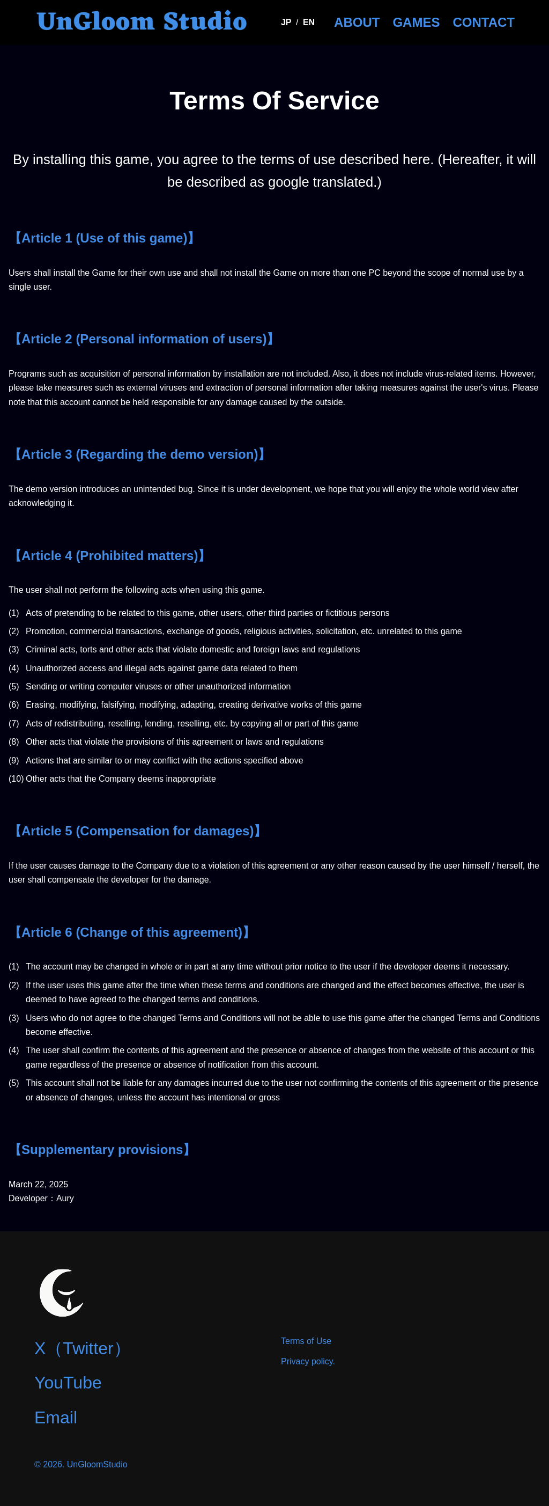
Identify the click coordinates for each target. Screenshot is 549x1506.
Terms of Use (306, 1341)
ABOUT (357, 22)
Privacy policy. (308, 1361)
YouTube (68, 1382)
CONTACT (483, 22)
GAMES (416, 22)
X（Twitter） (82, 1348)
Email (55, 1417)
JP (286, 22)
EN (309, 22)
